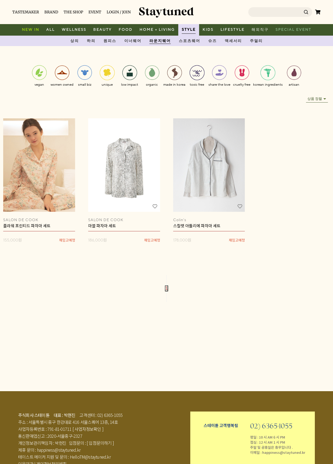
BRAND (51, 12)
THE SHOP (73, 12)
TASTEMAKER (25, 12)
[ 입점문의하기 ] (100, 443)
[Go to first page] (166, 277)
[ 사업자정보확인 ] (87, 429)
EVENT (94, 12)
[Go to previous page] (166, 282)
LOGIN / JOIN (119, 12)
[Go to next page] (166, 294)
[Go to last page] (166, 299)
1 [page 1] (166, 288)
